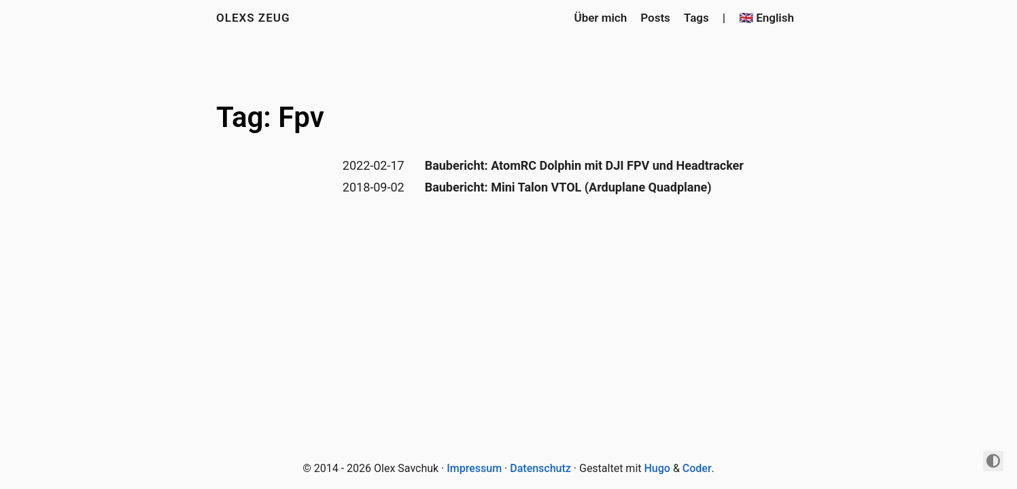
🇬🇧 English (766, 17)
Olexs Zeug (253, 17)
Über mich (600, 17)
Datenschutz (540, 468)
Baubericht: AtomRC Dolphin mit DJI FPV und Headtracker (584, 165)
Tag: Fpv (270, 117)
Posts (655, 17)
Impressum (474, 468)
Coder (697, 468)
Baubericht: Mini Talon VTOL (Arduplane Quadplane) (568, 187)
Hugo (657, 468)
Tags (696, 17)
